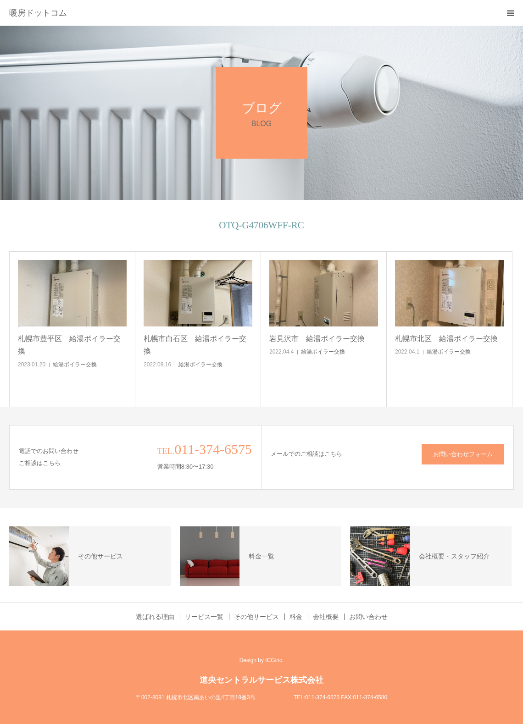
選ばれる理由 (155, 616)
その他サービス (256, 616)
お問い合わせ (368, 616)
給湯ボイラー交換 (75, 364)
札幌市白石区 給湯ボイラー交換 (195, 345)
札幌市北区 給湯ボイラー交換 (446, 339)
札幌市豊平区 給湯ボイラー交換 (69, 345)
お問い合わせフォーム (463, 454)
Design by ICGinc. (261, 660)
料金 (295, 616)
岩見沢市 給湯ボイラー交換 (317, 339)
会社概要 (326, 616)
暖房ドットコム (38, 12)
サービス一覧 (204, 616)
